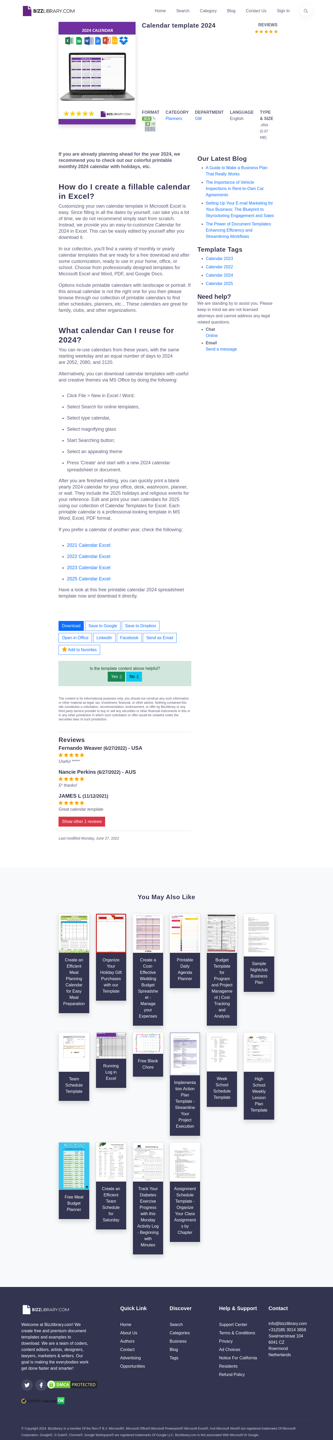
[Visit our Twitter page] (27, 1385)
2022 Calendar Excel (88, 556)
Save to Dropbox (140, 626)
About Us (128, 1333)
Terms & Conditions (237, 1333)
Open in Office (75, 638)
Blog (231, 11)
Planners (174, 118)
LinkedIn (104, 638)
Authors (127, 1341)
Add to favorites (79, 649)
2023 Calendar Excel (88, 567)
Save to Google (102, 626)
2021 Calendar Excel (88, 545)
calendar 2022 (219, 267)
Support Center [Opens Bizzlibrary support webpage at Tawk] (233, 1324)
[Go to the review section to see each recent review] (266, 31)
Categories (180, 1333)
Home (160, 11)
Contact (127, 1349)
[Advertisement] (208, 70)
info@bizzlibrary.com (287, 1323)
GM (198, 118)
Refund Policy (232, 1374)
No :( (134, 676)
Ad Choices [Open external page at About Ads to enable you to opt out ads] (229, 1349)
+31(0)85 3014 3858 (287, 1330)
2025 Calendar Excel (88, 578)
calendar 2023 (219, 258)
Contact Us (256, 11)
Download (71, 626)
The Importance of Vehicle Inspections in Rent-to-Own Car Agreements (235, 188)
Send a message (221, 349)
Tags (174, 1358)
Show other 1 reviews (82, 821)
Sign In (283, 11)
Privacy (226, 1341)
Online (212, 335)
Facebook (129, 638)
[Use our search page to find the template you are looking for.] (306, 11)
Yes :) (116, 676)
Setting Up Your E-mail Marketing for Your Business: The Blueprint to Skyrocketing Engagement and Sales (240, 209)
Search (182, 11)
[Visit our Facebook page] (41, 1385)
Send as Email (159, 638)
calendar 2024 (219, 275)
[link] (27, 1385)
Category (208, 11)
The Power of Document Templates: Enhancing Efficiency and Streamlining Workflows (239, 230)
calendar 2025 (219, 283)
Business (178, 1341)
